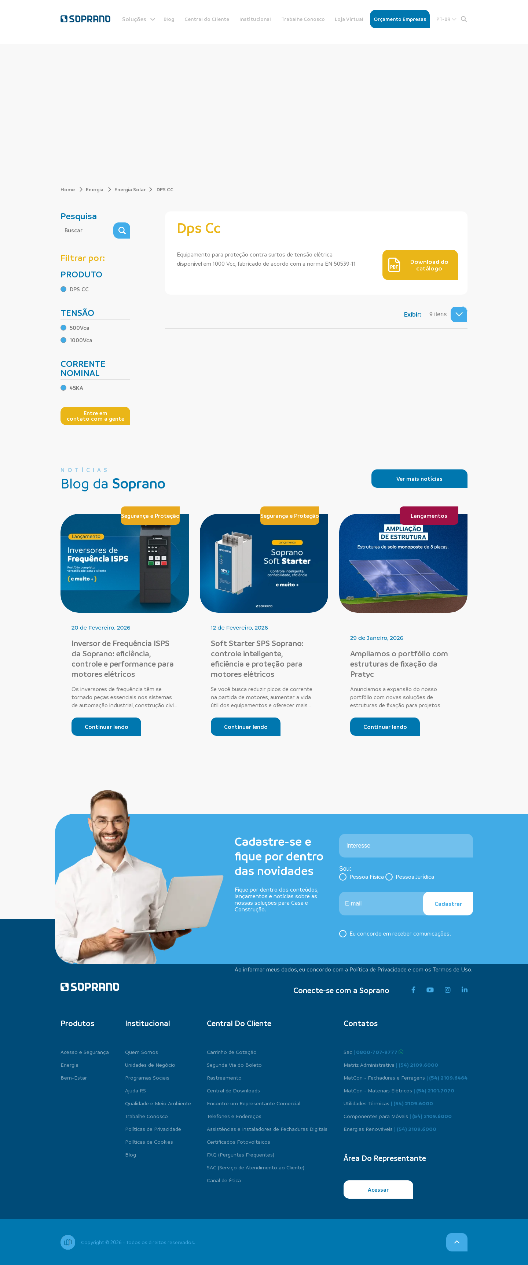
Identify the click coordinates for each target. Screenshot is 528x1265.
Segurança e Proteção (150, 515)
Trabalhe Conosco (303, 19)
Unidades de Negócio (150, 1064)
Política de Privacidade (378, 969)
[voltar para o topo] (456, 1242)
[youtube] (430, 990)
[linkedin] (464, 990)
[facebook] (413, 990)
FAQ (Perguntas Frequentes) (240, 1154)
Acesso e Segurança (84, 1051)
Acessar (378, 1189)
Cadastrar (448, 903)
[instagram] (448, 990)
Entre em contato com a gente (95, 415)
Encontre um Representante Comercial (253, 1103)
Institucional (255, 19)
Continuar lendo (106, 726)
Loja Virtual (349, 19)
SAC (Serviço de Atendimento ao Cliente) (255, 1167)
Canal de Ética (224, 1180)
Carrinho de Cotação (232, 1051)
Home (71, 189)
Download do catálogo (418, 265)
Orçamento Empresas (400, 19)
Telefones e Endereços (234, 1116)
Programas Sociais (147, 1077)
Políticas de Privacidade (153, 1128)
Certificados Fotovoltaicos (238, 1141)
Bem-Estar (73, 1077)
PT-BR (446, 19)
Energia (98, 189)
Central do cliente (239, 1023)
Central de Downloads (233, 1090)
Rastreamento (224, 1077)
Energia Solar (130, 189)
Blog (169, 19)
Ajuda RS (135, 1090)
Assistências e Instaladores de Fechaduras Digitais (267, 1128)
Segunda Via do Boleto (234, 1064)
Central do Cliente (206, 19)
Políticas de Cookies (149, 1141)
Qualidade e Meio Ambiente (158, 1103)
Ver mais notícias (419, 478)
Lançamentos (429, 515)
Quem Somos (141, 1051)
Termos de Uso (452, 969)
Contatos (361, 1023)
